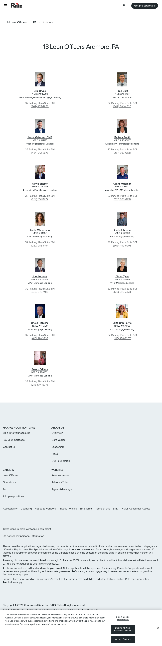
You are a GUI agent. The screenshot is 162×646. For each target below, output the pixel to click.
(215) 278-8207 (122, 338)
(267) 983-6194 (39, 245)
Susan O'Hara (40, 369)
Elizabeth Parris (122, 323)
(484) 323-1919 (40, 292)
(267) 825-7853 (40, 106)
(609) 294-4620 (122, 106)
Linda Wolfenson (40, 230)
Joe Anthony (39, 276)
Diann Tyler (122, 276)
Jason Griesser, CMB (39, 137)
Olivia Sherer (40, 183)
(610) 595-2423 (122, 292)
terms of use (47, 628)
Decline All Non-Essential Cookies (122, 633)
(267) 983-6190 (122, 199)
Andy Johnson (122, 230)
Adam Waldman (122, 183)
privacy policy (30, 628)
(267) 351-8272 (39, 199)
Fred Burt (122, 91)
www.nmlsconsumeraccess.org (80, 609)
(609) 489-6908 (122, 245)
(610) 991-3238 (40, 338)
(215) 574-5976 (39, 384)
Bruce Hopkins (40, 323)
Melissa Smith (122, 137)
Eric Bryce (40, 91)
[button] (5, 6)
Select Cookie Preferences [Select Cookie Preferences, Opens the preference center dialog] (122, 622)
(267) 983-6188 (122, 153)
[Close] (158, 631)
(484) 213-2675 (39, 153)
